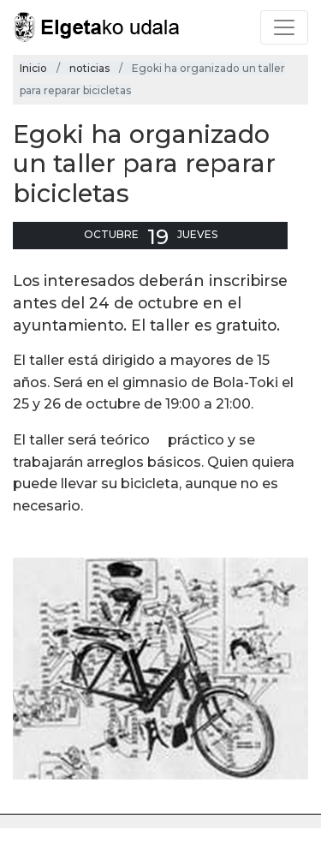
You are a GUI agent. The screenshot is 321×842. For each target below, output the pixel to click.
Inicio (33, 68)
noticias (89, 68)
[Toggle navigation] (284, 27)
